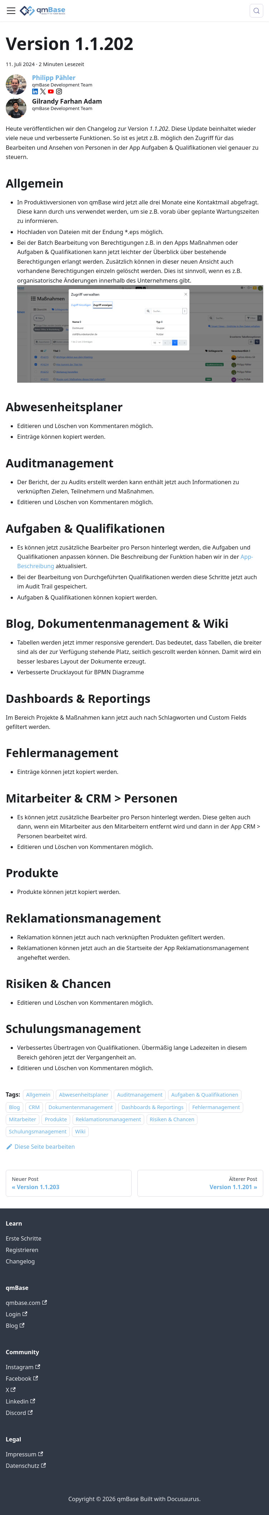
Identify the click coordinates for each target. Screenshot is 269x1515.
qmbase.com (26, 1303)
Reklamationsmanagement (108, 1119)
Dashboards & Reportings (153, 1107)
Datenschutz (26, 1466)
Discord (19, 1413)
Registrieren (22, 1250)
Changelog (20, 1261)
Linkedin (20, 1401)
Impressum (24, 1454)
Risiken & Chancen (172, 1119)
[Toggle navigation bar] (11, 10)
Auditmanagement (139, 1094)
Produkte (56, 1119)
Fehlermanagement (216, 1107)
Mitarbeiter (22, 1119)
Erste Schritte (23, 1238)
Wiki (80, 1131)
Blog (14, 1107)
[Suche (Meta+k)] (256, 11)
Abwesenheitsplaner (83, 1094)
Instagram (23, 1367)
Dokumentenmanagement (81, 1107)
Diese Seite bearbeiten (40, 1147)
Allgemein (38, 1094)
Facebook (22, 1378)
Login (16, 1314)
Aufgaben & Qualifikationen (204, 1094)
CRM (34, 1107)
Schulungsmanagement (38, 1131)
